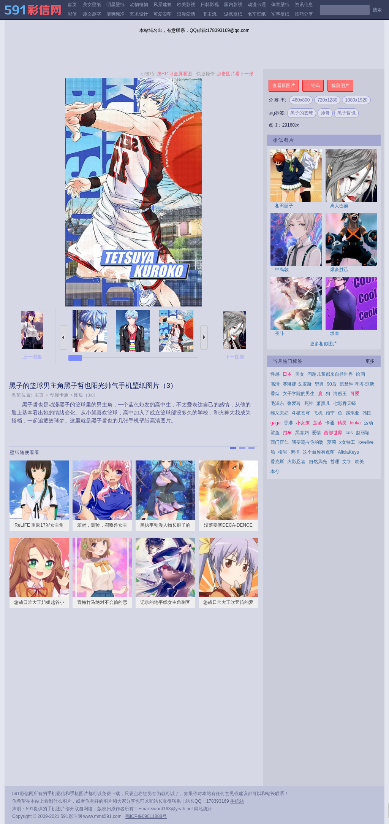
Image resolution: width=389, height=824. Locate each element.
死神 (308, 403)
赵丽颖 (363, 432)
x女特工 (347, 442)
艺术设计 (139, 14)
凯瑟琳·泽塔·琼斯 (357, 384)
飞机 (318, 413)
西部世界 (333, 432)
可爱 (354, 393)
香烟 (275, 393)
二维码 (313, 85)
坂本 (334, 333)
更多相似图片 (323, 343)
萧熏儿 (323, 403)
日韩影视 (210, 4)
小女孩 (303, 422)
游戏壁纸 (233, 14)
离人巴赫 (339, 205)
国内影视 (233, 4)
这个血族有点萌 (319, 452)
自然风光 (318, 461)
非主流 (210, 14)
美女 (299, 374)
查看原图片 (283, 85)
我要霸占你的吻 (308, 442)
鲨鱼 (275, 432)
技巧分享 (304, 14)
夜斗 (279, 333)
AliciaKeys (348, 452)
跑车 (287, 432)
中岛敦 (282, 269)
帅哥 (325, 113)
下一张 (204, 337)
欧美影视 (186, 4)
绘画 (360, 374)
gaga (275, 422)
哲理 (334, 461)
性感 (275, 374)
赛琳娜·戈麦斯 (297, 384)
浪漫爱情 (186, 14)
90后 (331, 384)
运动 (368, 422)
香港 (288, 422)
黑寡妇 (302, 432)
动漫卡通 (257, 4)
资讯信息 (304, 4)
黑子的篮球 (301, 113)
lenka (355, 422)
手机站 (237, 801)
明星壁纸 (115, 4)
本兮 (275, 471)
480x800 (301, 100)
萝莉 (331, 442)
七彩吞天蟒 (344, 403)
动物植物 (139, 4)
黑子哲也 (346, 113)
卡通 (329, 422)
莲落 (317, 422)
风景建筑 (162, 4)
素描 (295, 452)
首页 (72, 4)
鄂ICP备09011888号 (146, 816)
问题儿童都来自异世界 (330, 374)
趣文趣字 (92, 14)
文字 (346, 461)
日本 (287, 374)
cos (349, 432)
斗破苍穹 (301, 413)
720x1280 (327, 100)
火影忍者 (296, 461)
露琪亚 (352, 413)
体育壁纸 (280, 4)
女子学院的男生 (299, 393)
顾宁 (330, 413)
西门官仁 (279, 442)
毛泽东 (277, 403)
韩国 (367, 413)
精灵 (341, 422)
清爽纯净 (115, 14)
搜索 (377, 10)
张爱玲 (294, 403)
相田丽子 (284, 205)
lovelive (365, 442)
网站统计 (203, 808)
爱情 (316, 432)
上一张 (63, 337)
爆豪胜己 (339, 269)
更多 (370, 361)
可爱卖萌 (162, 14)
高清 (275, 384)
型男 (319, 384)
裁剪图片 (340, 85)
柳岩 (282, 452)
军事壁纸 (280, 14)
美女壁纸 (92, 4)
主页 (39, 395)
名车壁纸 (257, 14)
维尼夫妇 (279, 413)
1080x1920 (356, 100)
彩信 (72, 14)
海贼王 (340, 393)
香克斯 (277, 461)
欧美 (359, 461)
